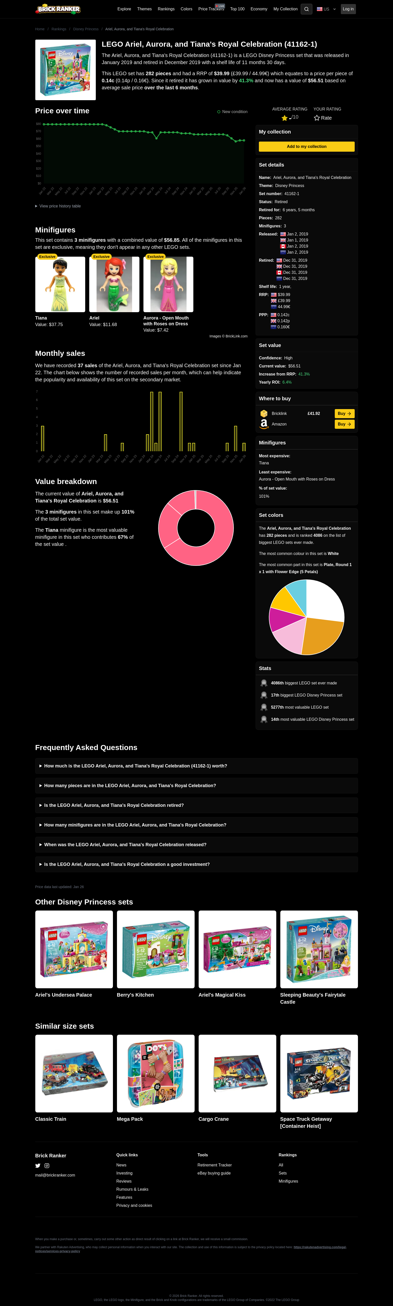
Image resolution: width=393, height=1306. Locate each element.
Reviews (124, 1181)
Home (40, 29)
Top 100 (237, 9)
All (281, 1165)
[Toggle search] (306, 9)
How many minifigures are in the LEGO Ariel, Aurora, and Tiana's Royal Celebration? (135, 825)
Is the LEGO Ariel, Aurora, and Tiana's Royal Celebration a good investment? (127, 864)
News (121, 1165)
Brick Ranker (50, 1155)
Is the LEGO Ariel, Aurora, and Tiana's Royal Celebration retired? (114, 805)
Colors (186, 9)
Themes (144, 9)
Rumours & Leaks (132, 1189)
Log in (348, 9)
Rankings (166, 9)
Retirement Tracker (215, 1165)
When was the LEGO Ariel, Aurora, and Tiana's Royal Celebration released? (125, 844)
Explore (124, 9)
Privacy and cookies (134, 1205)
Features (124, 1197)
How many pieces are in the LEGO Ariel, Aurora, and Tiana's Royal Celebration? (130, 785)
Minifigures (288, 1181)
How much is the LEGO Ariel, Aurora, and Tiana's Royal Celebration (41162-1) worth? (135, 765)
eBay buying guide (214, 1173)
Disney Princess (86, 29)
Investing (124, 1173)
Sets (283, 1173)
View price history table (60, 206)
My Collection (286, 9)
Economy (259, 9)
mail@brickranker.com (55, 1175)
